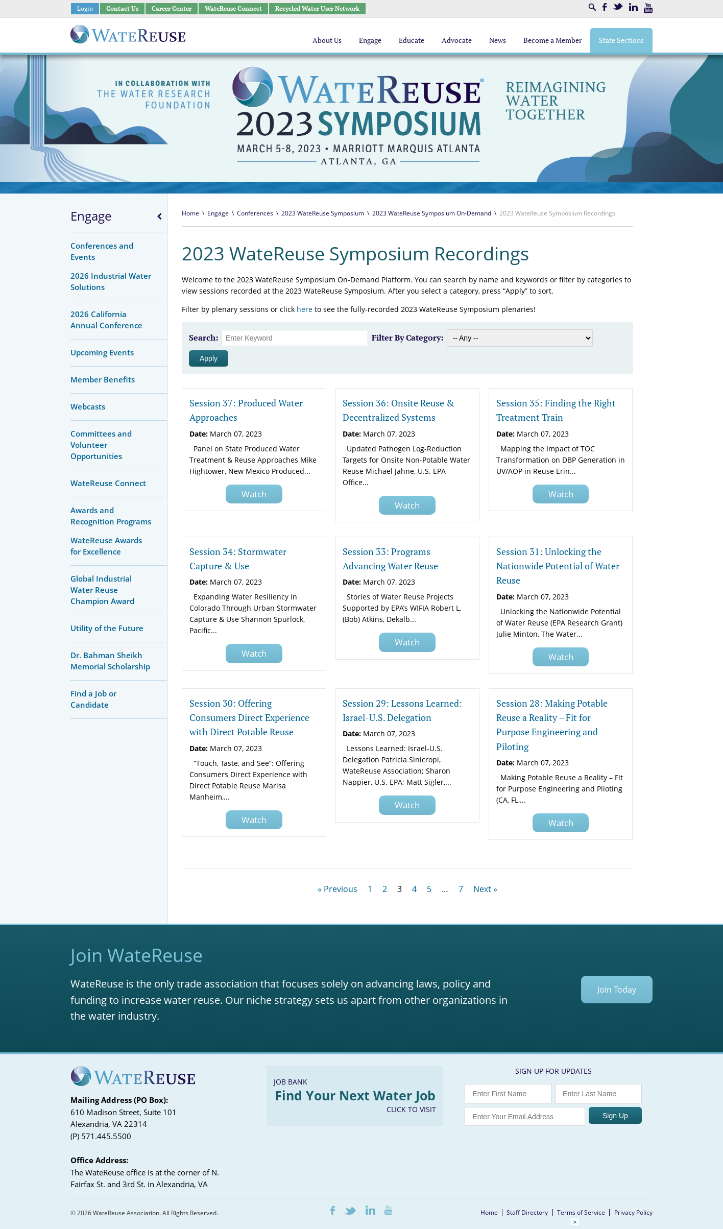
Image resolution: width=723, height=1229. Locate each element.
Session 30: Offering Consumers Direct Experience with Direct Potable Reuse (249, 717)
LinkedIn (633, 7)
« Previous (337, 889)
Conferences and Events (101, 251)
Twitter (618, 6)
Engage (90, 216)
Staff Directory (527, 1212)
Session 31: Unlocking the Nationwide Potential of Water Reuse (557, 566)
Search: (203, 337)
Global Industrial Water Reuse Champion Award (102, 589)
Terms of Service (581, 1212)
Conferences (255, 213)
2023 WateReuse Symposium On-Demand (431, 213)
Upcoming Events (102, 352)
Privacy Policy (633, 1212)
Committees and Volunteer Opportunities (101, 444)
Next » (485, 889)
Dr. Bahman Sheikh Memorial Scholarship (110, 660)
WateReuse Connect (233, 8)
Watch (254, 494)
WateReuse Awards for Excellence (106, 546)
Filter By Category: (407, 337)
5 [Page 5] (429, 889)
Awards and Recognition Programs (110, 515)
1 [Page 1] (370, 889)
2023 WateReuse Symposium (322, 213)
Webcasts (87, 406)
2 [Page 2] (384, 889)
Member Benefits (102, 379)
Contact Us (122, 8)
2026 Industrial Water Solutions (110, 281)
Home (190, 213)
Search (592, 7)
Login (85, 8)
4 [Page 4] (414, 889)
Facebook (604, 7)
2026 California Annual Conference (106, 319)
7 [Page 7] (461, 889)
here (304, 309)
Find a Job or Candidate (93, 699)
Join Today (616, 989)
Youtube (648, 8)
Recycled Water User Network (317, 8)
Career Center (171, 8)
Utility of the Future (106, 628)
